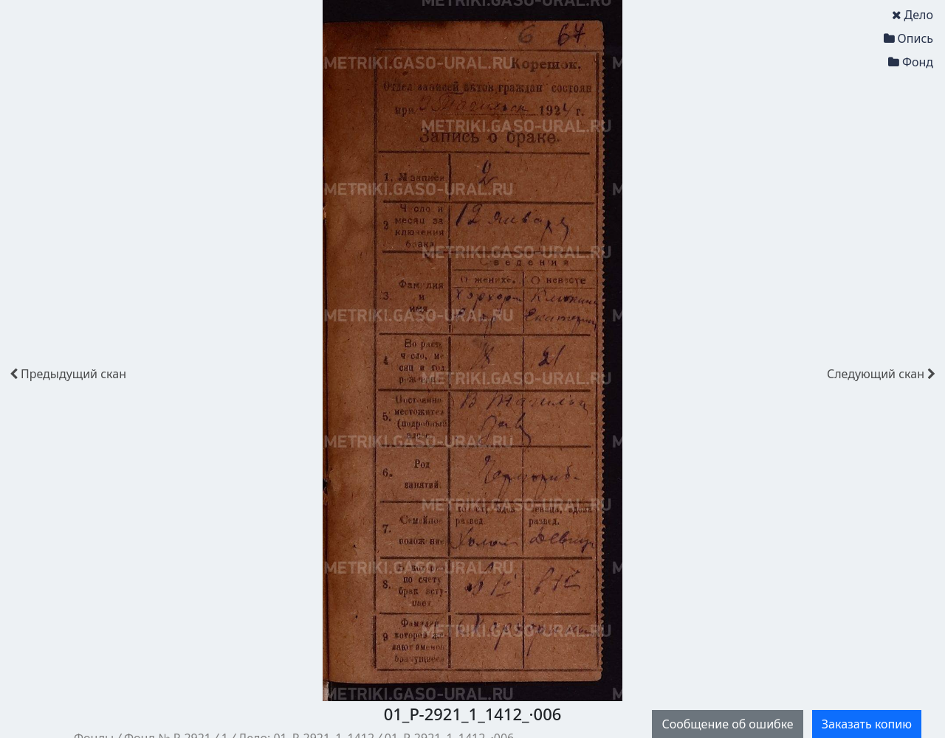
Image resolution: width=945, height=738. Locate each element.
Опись (908, 38)
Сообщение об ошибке (727, 724)
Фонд (910, 62)
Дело (912, 15)
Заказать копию (867, 724)
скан (68, 374)
